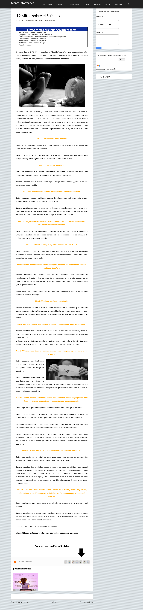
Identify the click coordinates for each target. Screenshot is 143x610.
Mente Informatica (22, 3)
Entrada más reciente (19, 602)
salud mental (39, 21)
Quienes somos (46, 4)
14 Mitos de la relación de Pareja (32, 43)
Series (107, 4)
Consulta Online (73, 4)
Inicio (54, 602)
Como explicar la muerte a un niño (32, 38)
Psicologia (59, 4)
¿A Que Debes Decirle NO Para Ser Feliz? (35, 34)
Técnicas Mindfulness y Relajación (32, 32)
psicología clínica (29, 21)
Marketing (97, 4)
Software (86, 4)
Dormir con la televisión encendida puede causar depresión (42, 36)
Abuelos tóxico (25, 45)
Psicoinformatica (25, 561)
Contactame (118, 4)
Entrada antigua (86, 602)
